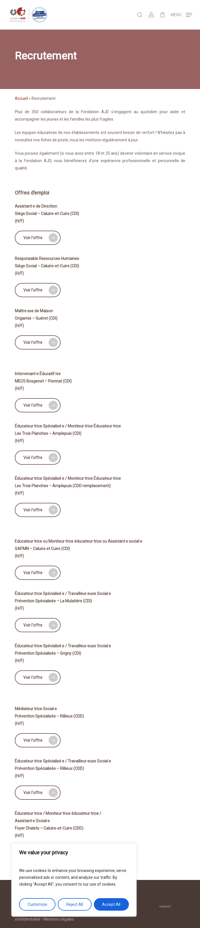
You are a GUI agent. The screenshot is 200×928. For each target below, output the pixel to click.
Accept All (111, 904)
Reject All (74, 904)
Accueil (21, 98)
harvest (165, 906)
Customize (37, 904)
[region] (74, 880)
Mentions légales (59, 919)
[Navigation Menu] (181, 14)
